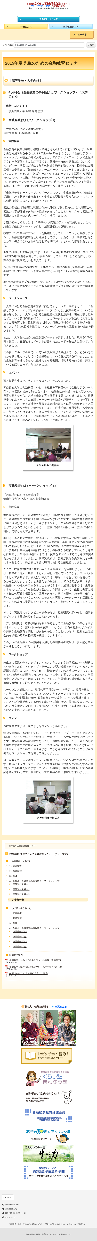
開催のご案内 (16, 955)
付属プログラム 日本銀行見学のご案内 (28, 973)
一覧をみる (61, 1006)
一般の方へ (25, 27)
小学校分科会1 (20, 931)
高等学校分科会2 (21, 889)
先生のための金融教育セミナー (23, 846)
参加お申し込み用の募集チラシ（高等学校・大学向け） (37, 966)
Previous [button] (24, 1030)
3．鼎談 (13, 876)
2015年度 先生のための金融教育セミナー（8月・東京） (39, 854)
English (8, 1197)
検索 (92, 45)
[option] (30, 1028)
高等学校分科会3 (21, 894)
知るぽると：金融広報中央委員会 (48, 12)
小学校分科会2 (20, 936)
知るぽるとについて (48, 19)
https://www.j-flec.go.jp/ (40, 6)
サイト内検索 (8, 45)
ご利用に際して (11, 1209)
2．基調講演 (15, 871)
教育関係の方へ (71, 27)
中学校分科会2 (20, 946)
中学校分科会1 (20, 941)
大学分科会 (18, 899)
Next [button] (73, 1030)
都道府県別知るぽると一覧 (15, 1213)
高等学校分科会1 (21, 884)
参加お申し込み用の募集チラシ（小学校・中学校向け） (37, 960)
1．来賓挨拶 (15, 866)
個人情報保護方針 (12, 1204)
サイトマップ (10, 1217)
